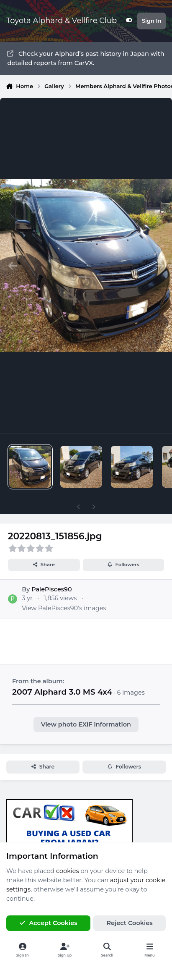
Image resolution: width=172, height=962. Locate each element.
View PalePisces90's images (64, 608)
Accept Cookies (48, 923)
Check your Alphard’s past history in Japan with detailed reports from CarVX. (85, 58)
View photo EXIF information (86, 724)
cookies (67, 871)
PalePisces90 (51, 589)
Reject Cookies (129, 923)
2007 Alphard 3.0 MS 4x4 (62, 692)
